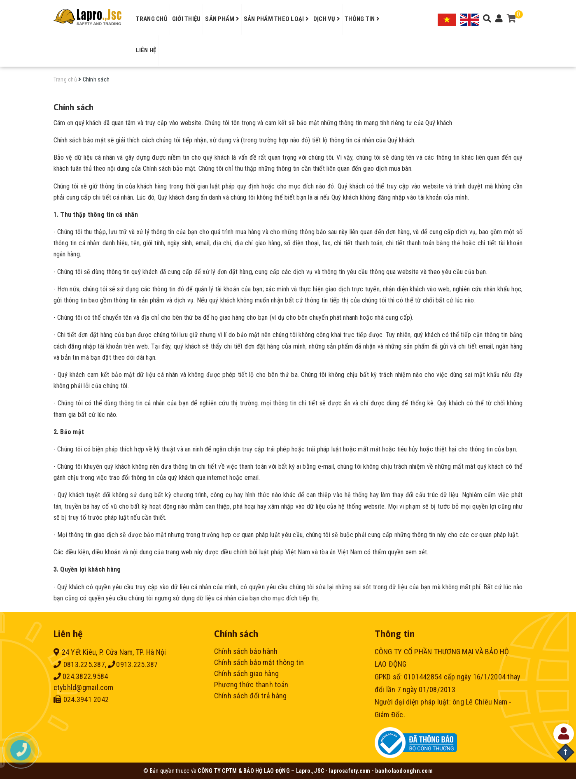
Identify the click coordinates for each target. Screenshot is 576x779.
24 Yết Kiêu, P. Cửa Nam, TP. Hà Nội (110, 652)
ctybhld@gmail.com (83, 687)
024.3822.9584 (81, 676)
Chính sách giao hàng (246, 673)
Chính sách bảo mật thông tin (259, 662)
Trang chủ (152, 19)
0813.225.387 (79, 664)
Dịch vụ (326, 19)
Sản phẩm (222, 19)
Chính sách (74, 107)
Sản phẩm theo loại (276, 19)
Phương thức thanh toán (251, 684)
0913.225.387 (133, 664)
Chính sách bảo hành (246, 651)
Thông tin (362, 19)
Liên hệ (146, 50)
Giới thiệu (186, 19)
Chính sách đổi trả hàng (250, 695)
